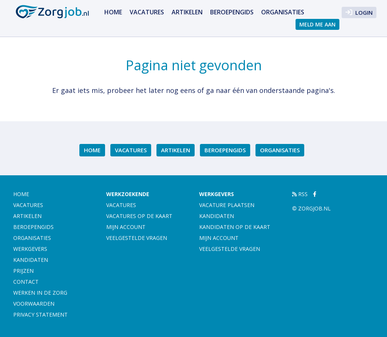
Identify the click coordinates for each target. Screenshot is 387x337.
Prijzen (23, 270)
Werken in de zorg (40, 292)
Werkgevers (30, 248)
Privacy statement (40, 314)
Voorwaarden (33, 303)
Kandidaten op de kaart (234, 226)
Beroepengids (232, 12)
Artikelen (187, 12)
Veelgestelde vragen (136, 237)
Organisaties (282, 12)
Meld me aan (317, 24)
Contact (26, 281)
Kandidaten (30, 259)
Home (113, 12)
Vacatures (147, 12)
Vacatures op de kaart (139, 216)
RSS (300, 194)
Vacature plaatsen (226, 205)
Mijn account (126, 226)
